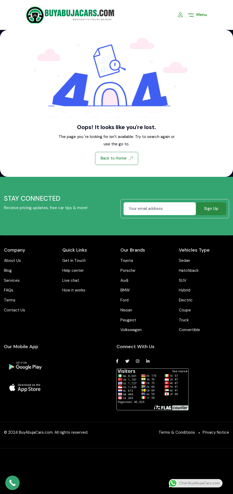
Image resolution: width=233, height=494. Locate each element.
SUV (182, 280)
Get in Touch (74, 260)
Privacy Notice (216, 432)
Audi (124, 280)
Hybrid (184, 290)
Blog (8, 270)
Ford (124, 300)
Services (12, 280)
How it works (73, 290)
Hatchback (188, 270)
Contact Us (14, 310)
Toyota (126, 260)
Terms (9, 300)
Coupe (185, 310)
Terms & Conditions (177, 432)
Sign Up (211, 208)
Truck (184, 320)
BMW (125, 290)
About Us (12, 260)
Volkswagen (131, 329)
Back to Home (117, 158)
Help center (73, 270)
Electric (186, 300)
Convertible (189, 329)
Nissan (126, 310)
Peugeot (128, 320)
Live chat (70, 280)
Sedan (184, 260)
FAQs (8, 290)
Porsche (127, 270)
